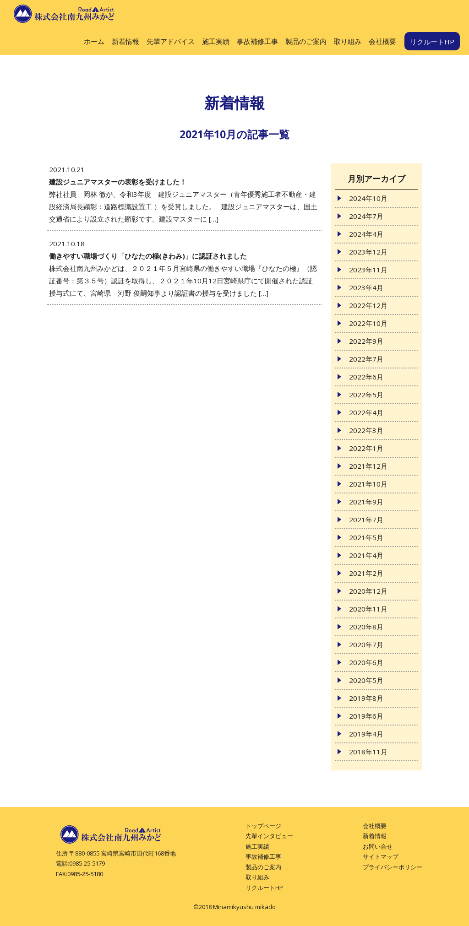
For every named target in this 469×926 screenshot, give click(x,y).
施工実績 (215, 41)
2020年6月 (366, 662)
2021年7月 (366, 519)
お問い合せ (378, 846)
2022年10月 (368, 323)
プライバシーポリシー (392, 867)
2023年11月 (368, 269)
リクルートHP (432, 41)
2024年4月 (366, 233)
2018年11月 (368, 751)
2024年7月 (366, 216)
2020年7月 (366, 644)
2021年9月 (366, 501)
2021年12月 (368, 466)
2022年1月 (366, 448)
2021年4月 (366, 555)
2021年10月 (368, 483)
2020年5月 (366, 680)
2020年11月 (368, 608)
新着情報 (125, 41)
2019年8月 (366, 698)
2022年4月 (366, 412)
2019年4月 (366, 733)
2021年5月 (366, 537)
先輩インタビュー (269, 836)
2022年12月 (368, 305)
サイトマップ (380, 856)
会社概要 (382, 41)
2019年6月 (366, 715)
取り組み (347, 41)
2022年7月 (366, 358)
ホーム (94, 41)
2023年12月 (368, 251)
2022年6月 (366, 376)
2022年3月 (366, 430)
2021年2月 (366, 573)
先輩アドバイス (171, 41)
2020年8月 (366, 626)
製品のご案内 (306, 41)
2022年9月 (366, 341)
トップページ (263, 826)
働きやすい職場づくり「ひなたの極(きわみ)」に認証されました (148, 255)
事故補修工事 (257, 41)
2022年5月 (366, 394)
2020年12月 (368, 591)
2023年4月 (366, 287)
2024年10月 (368, 198)
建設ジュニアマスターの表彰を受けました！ (117, 181)
